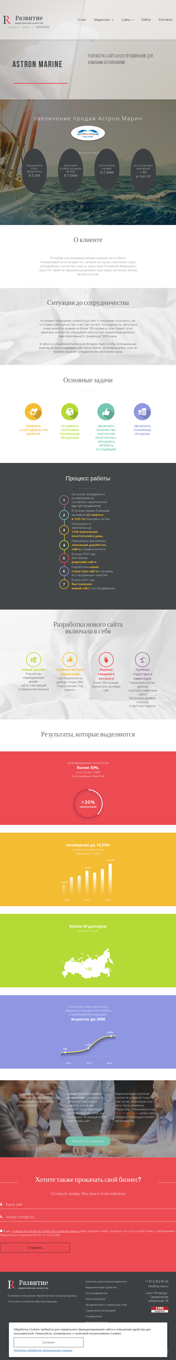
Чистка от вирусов (97, 1322)
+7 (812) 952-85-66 (156, 1281)
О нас (82, 19)
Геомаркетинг (94, 1316)
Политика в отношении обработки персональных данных (42, 1295)
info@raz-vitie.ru (158, 1286)
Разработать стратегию (88, 1141)
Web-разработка (95, 1299)
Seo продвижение (97, 1293)
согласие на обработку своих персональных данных (45, 1231)
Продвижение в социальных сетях (106, 1304)
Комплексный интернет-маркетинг (106, 1281)
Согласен (48, 1342)
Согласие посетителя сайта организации (32, 1301)
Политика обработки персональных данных (43, 1350)
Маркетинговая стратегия (101, 1287)
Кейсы (146, 19)
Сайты (125, 19)
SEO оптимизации (126, 1113)
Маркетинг (102, 19)
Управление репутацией (101, 1310)
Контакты (166, 19)
